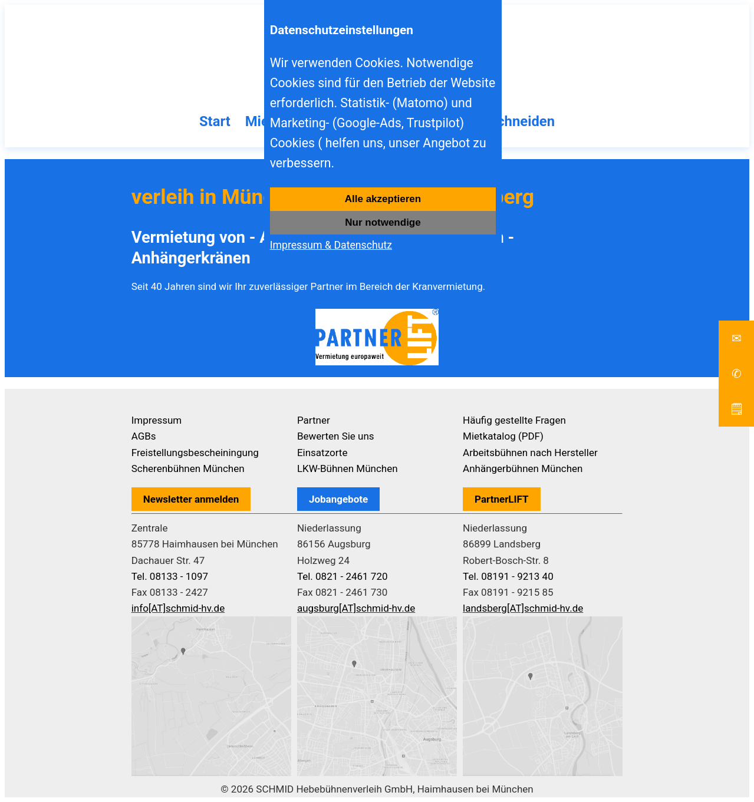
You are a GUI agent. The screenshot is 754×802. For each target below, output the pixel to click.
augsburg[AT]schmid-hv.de (356, 608)
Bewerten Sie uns (335, 436)
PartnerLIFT (502, 499)
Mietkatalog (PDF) (503, 436)
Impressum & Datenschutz (331, 245)
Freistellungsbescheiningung (195, 452)
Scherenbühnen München (188, 468)
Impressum (156, 420)
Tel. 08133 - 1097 (169, 576)
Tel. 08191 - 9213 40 (508, 576)
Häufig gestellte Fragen (514, 420)
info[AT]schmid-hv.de (178, 608)
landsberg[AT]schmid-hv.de (523, 608)
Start (215, 121)
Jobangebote (338, 499)
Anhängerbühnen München (522, 468)
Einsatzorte (322, 452)
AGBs (143, 436)
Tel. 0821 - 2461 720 (342, 576)
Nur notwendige (382, 222)
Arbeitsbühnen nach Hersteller (530, 452)
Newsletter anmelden (191, 499)
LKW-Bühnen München (347, 468)
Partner (313, 420)
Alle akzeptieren (383, 198)
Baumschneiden (504, 121)
